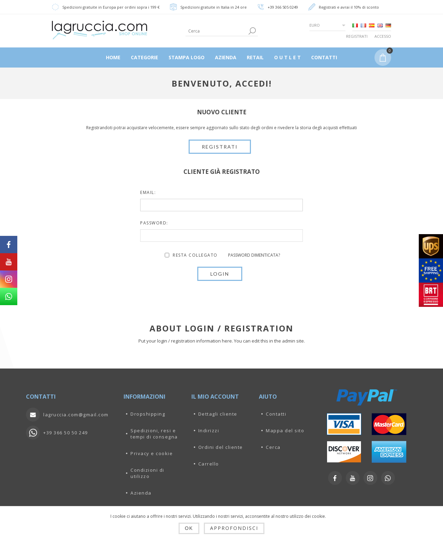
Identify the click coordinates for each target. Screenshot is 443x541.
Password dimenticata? (254, 255)
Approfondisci (234, 528)
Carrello (208, 464)
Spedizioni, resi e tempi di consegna (154, 433)
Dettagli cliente (217, 414)
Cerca (273, 447)
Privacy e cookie (151, 453)
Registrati (357, 36)
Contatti (276, 414)
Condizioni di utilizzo (147, 473)
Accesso (382, 36)
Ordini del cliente (220, 447)
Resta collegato (195, 255)
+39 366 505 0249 (283, 7)
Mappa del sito (285, 430)
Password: (154, 223)
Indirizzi (208, 430)
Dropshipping (147, 414)
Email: (148, 192)
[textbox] (216, 31)
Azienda (141, 493)
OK (189, 528)
